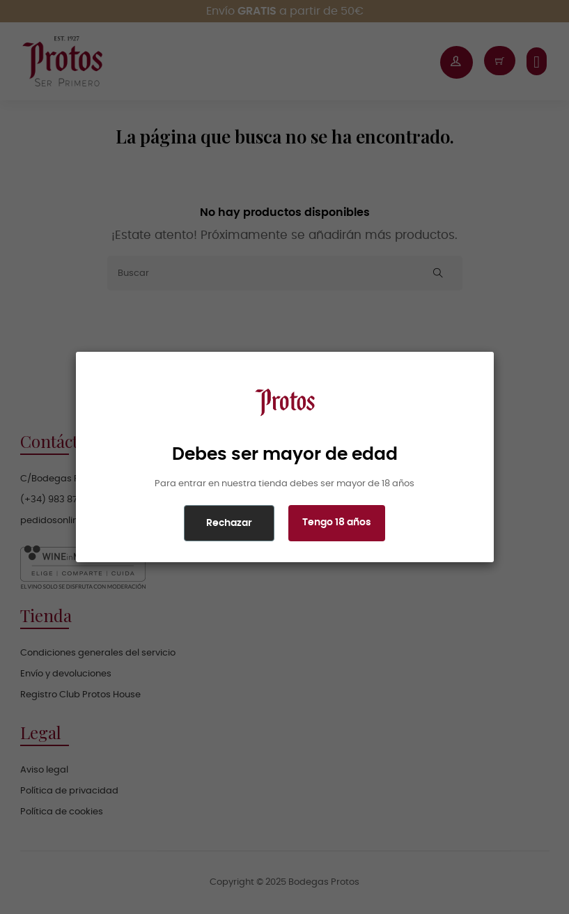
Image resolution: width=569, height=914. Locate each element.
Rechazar (229, 523)
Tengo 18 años (336, 522)
